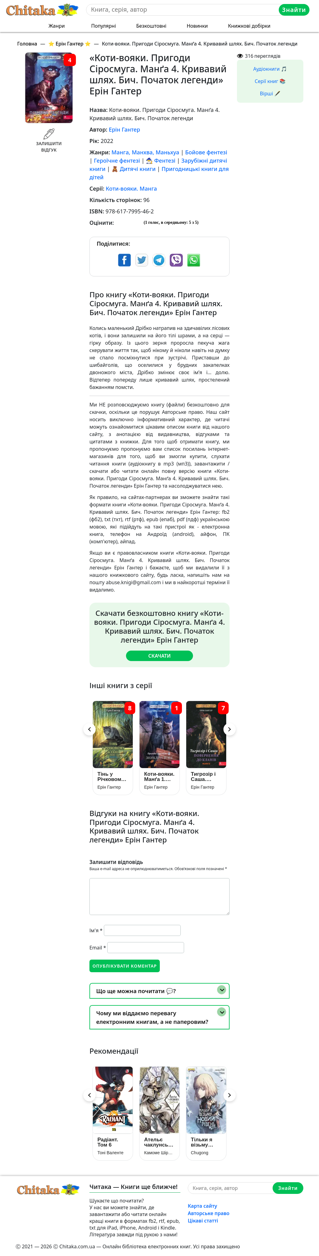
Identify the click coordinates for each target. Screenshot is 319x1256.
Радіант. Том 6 (107, 1142)
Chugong (199, 1152)
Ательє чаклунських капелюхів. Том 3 (159, 1142)
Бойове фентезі (206, 152)
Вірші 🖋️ (270, 93)
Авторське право (209, 1213)
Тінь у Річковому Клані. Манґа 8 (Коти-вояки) (110, 776)
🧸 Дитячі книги (134, 168)
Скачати (159, 655)
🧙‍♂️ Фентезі (160, 160)
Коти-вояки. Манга (131, 188)
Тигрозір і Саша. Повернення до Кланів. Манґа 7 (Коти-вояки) (206, 776)
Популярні (103, 25)
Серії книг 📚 (270, 81)
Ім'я (96, 930)
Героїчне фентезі (117, 160)
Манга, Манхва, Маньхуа (145, 152)
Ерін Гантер (124, 129)
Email (97, 947)
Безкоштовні (151, 25)
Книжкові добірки (249, 25)
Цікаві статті (203, 1220)
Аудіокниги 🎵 (270, 68)
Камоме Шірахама (159, 1152)
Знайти (294, 10)
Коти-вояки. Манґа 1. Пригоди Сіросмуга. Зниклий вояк (159, 776)
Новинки (197, 25)
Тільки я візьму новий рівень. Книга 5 (201, 1142)
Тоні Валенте (110, 1152)
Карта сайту (202, 1206)
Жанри (57, 25)
